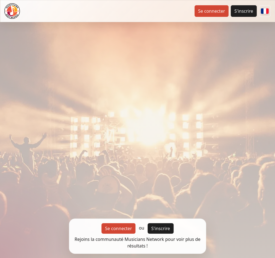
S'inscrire (243, 11)
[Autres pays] (265, 11)
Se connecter (211, 11)
